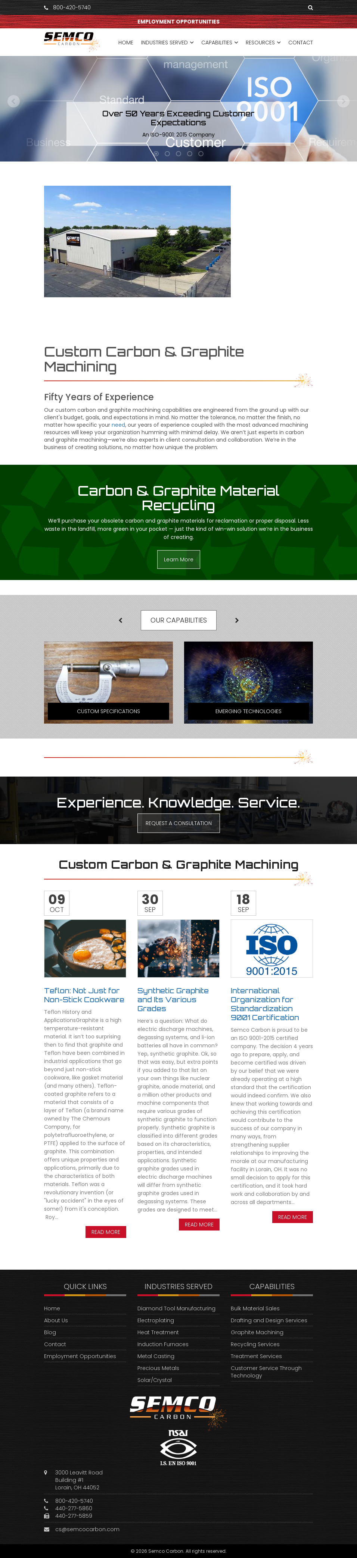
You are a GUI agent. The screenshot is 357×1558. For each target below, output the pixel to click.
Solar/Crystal (154, 1380)
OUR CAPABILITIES (178, 620)
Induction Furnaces (163, 1344)
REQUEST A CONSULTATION (179, 823)
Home (52, 1308)
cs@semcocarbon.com (87, 1529)
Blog (50, 1332)
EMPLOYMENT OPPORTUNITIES (178, 21)
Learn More (178, 559)
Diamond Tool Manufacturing (176, 1308)
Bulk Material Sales (255, 1308)
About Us (56, 1320)
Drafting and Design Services (269, 1320)
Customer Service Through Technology (266, 1371)
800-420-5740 (72, 7)
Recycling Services (255, 1344)
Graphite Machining (257, 1332)
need (118, 425)
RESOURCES (260, 42)
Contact (55, 1344)
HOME (125, 42)
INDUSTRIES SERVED (164, 42)
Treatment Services (256, 1356)
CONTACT (300, 42)
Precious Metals (158, 1368)
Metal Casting (155, 1356)
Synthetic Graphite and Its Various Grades (173, 1000)
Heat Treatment (158, 1332)
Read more (105, 1232)
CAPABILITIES (216, 42)
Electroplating (155, 1320)
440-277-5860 (73, 1508)
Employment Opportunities (80, 1356)
